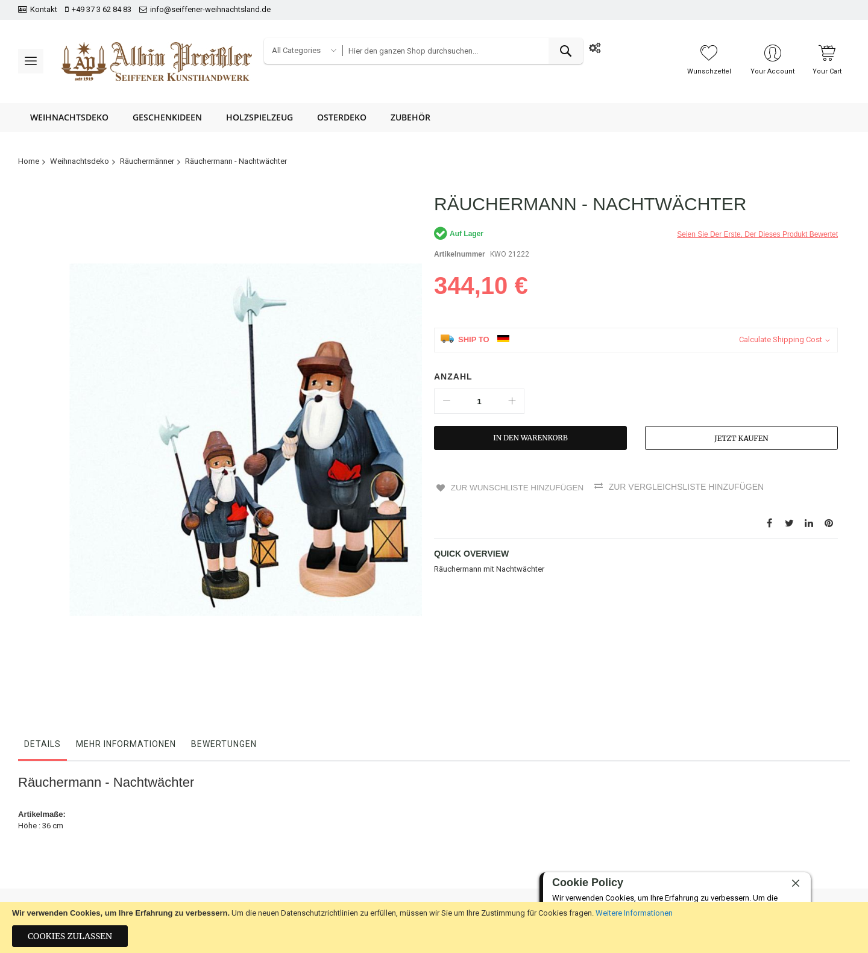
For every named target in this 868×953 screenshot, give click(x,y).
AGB (378, 871)
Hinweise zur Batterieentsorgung (427, 892)
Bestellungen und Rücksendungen (291, 850)
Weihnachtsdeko (79, 161)
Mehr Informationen (126, 627)
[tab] (42, 630)
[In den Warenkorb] (530, 438)
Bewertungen (224, 627)
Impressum (251, 892)
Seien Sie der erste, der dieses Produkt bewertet (757, 234)
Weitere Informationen (634, 912)
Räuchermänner (147, 161)
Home (28, 161)
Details (42, 627)
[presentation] (791, 861)
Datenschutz (393, 850)
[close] (796, 883)
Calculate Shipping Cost (780, 339)
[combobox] (462, 51)
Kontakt (43, 9)
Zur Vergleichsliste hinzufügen (689, 487)
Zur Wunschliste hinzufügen (517, 487)
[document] (434, 927)
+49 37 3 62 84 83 (101, 9)
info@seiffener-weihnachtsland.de (210, 9)
